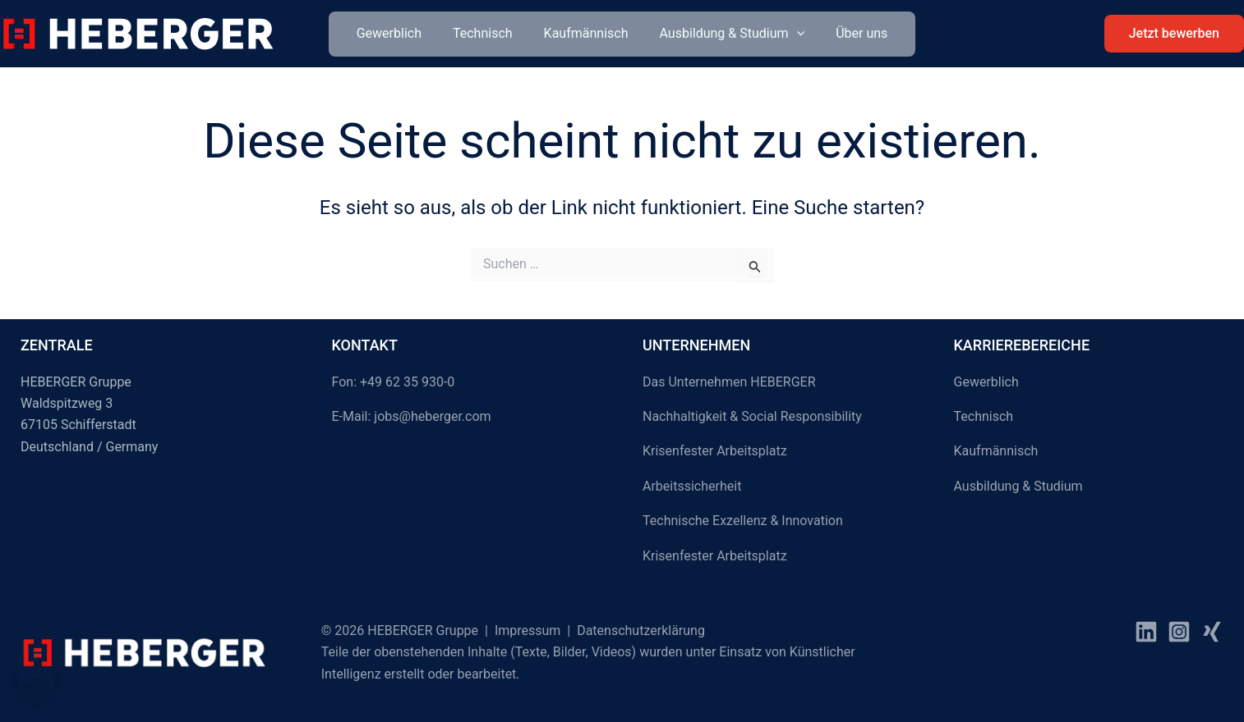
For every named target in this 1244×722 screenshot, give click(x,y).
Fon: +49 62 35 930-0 (393, 382)
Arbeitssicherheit (692, 486)
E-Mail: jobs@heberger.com (411, 416)
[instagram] (1179, 631)
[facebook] (1146, 631)
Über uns (852, 33)
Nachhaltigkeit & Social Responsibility (752, 416)
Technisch (488, 33)
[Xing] (1211, 631)
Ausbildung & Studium (726, 33)
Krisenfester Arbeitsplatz (715, 451)
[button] (792, 33)
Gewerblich (398, 33)
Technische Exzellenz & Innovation (743, 520)
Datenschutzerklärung (641, 630)
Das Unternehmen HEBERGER (729, 382)
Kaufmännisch (586, 33)
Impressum (528, 630)
